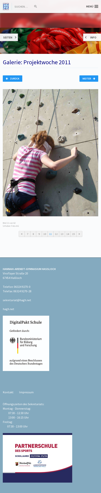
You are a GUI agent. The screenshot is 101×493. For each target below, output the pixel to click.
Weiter (88, 78)
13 (62, 234)
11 (50, 234)
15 (73, 234)
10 (44, 234)
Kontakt (8, 392)
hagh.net (8, 309)
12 (56, 234)
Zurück (12, 78)
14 (67, 234)
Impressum (26, 392)
